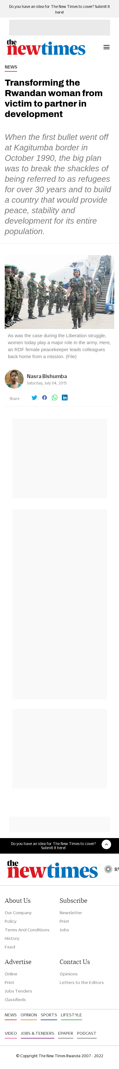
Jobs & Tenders (37, 1033)
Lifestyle (71, 1014)
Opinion (29, 1014)
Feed (10, 946)
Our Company (18, 912)
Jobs (64, 929)
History (12, 938)
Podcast (87, 1033)
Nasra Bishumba (47, 376)
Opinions (69, 973)
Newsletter (71, 912)
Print (64, 921)
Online (11, 973)
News (11, 66)
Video (11, 1033)
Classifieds (15, 999)
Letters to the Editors (82, 982)
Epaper (65, 1033)
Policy (10, 921)
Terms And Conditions (27, 929)
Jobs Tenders (18, 991)
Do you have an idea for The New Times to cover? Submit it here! (53, 846)
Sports (49, 1014)
